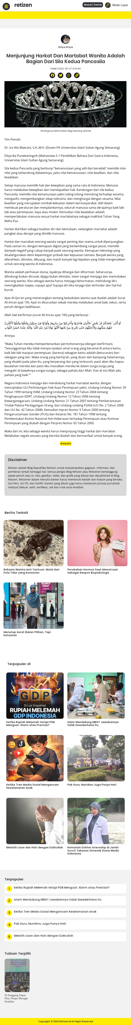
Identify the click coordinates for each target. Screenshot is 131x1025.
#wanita (65, 443)
